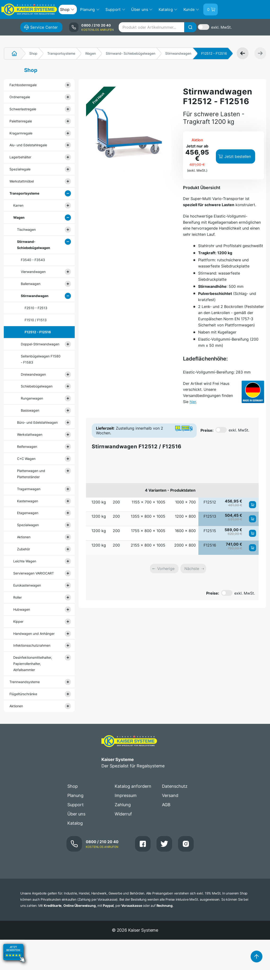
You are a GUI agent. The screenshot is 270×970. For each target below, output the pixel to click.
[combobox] (157, 27)
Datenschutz (174, 786)
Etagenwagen (27, 513)
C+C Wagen (26, 459)
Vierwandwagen (33, 272)
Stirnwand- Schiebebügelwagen (130, 53)
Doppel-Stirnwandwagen (40, 344)
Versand (170, 795)
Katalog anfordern (133, 786)
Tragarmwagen (28, 489)
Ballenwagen (30, 284)
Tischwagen (26, 229)
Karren (18, 205)
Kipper (18, 621)
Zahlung (123, 804)
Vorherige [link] (165, 568)
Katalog (75, 823)
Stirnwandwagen (178, 53)
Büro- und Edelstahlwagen (37, 422)
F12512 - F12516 (38, 332)
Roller (17, 597)
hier (193, 401)
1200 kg (98, 502)
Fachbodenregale (23, 85)
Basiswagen (30, 410)
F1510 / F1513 (36, 320)
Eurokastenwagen (27, 585)
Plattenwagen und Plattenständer (31, 474)
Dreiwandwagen (33, 374)
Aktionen (23, 537)
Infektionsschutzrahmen (31, 645)
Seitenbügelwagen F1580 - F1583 (41, 359)
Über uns (76, 813)
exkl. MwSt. (221, 27)
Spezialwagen (28, 525)
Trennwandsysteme (24, 682)
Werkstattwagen (29, 434)
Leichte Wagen (24, 561)
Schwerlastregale (22, 109)
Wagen (90, 53)
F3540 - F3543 (33, 260)
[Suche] (190, 27)
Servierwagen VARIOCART (33, 573)
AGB (166, 804)
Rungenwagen (32, 398)
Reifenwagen (27, 447)
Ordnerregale (19, 97)
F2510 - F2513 (36, 308)
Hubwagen (21, 609)
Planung (75, 795)
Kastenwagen (27, 501)
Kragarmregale (20, 133)
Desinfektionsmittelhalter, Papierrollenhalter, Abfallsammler (32, 663)
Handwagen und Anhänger (34, 634)
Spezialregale (19, 169)
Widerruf (123, 813)
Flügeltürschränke (23, 694)
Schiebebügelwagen (36, 386)
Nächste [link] (191, 568)
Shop (33, 53)
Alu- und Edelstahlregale (28, 145)
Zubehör (23, 549)
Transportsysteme (61, 53)
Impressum (126, 795)
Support (75, 804)
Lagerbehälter (20, 157)
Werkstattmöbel (21, 181)
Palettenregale (20, 121)
